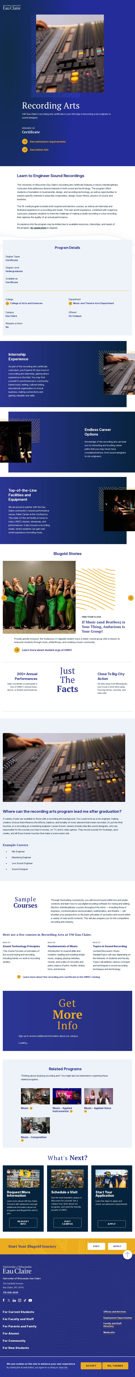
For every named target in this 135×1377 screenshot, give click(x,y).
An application (38, 227)
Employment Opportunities (117, 1317)
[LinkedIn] (14, 1300)
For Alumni (11, 1333)
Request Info (23, 1222)
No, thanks (115, 1365)
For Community (14, 1340)
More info (63, 1367)
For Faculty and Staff (18, 1319)
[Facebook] (3, 1300)
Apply (112, 1224)
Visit (96, 1246)
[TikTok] (25, 1300)
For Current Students (18, 1312)
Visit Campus (67, 1222)
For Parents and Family (20, 1326)
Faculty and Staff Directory (112, 1324)
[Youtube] (30, 1300)
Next (131, 596)
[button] (127, 1254)
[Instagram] (19, 1300)
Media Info (109, 1332)
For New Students (16, 1348)
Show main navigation (129, 7)
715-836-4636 (10, 1292)
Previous (4, 596)
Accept (91, 1365)
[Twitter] (9, 1300)
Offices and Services (114, 1311)
